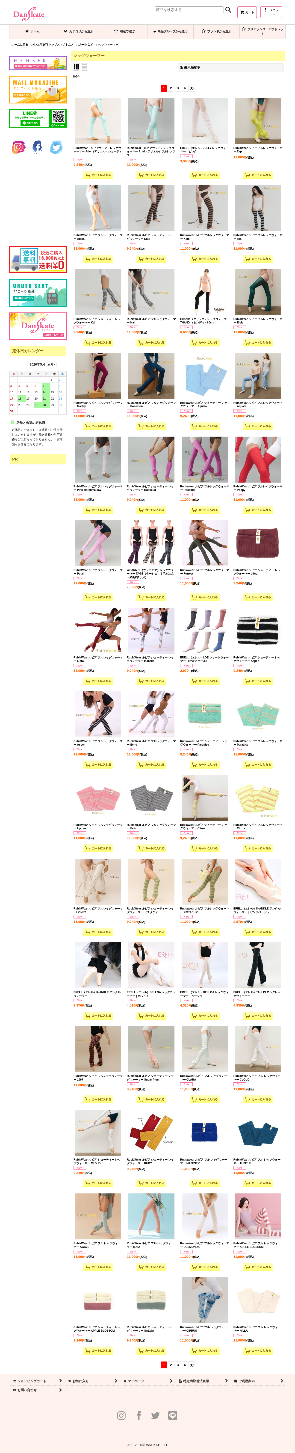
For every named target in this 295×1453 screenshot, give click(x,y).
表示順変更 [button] (190, 67)
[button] (271, 12)
